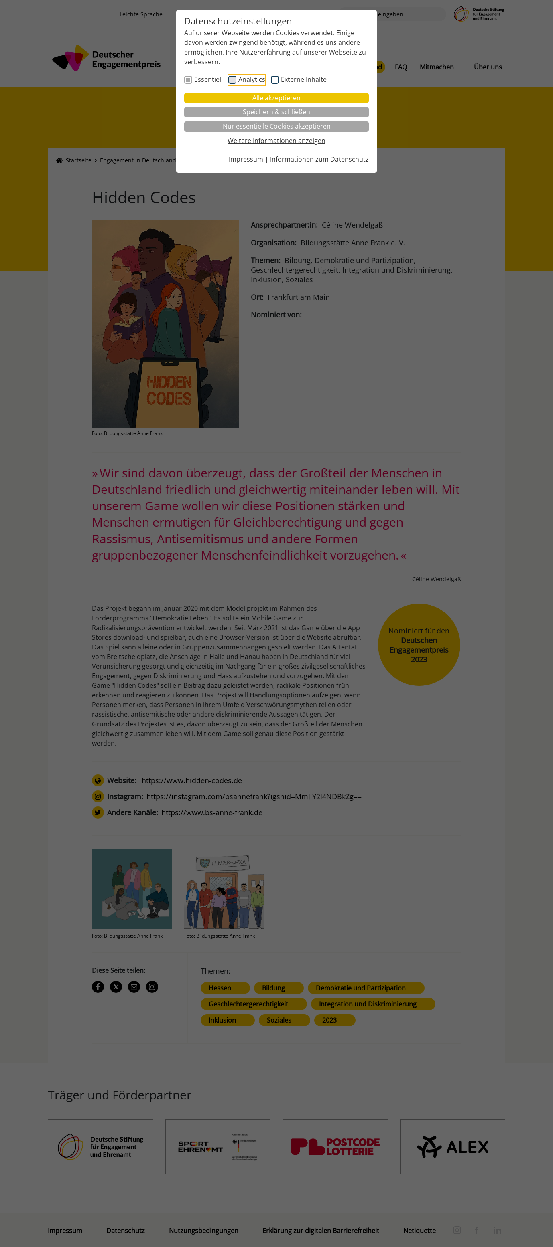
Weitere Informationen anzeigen (276, 140)
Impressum (246, 159)
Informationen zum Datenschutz (319, 159)
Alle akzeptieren (276, 97)
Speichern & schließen (276, 111)
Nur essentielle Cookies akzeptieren (277, 126)
